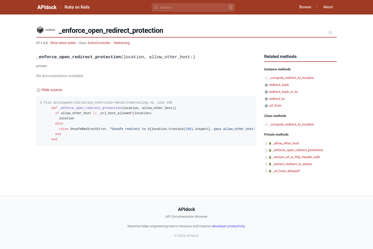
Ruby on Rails (77, 7)
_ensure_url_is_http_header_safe (296, 157)
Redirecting (122, 43)
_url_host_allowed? (286, 171)
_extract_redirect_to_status (292, 164)
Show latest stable (63, 43)
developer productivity (228, 226)
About (328, 7)
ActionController (99, 43)
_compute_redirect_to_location (291, 78)
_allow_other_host (285, 143)
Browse (304, 7)
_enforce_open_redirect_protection (297, 150)
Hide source (51, 89)
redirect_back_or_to (283, 92)
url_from (275, 105)
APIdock (46, 7)
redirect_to (277, 99)
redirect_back (279, 85)
